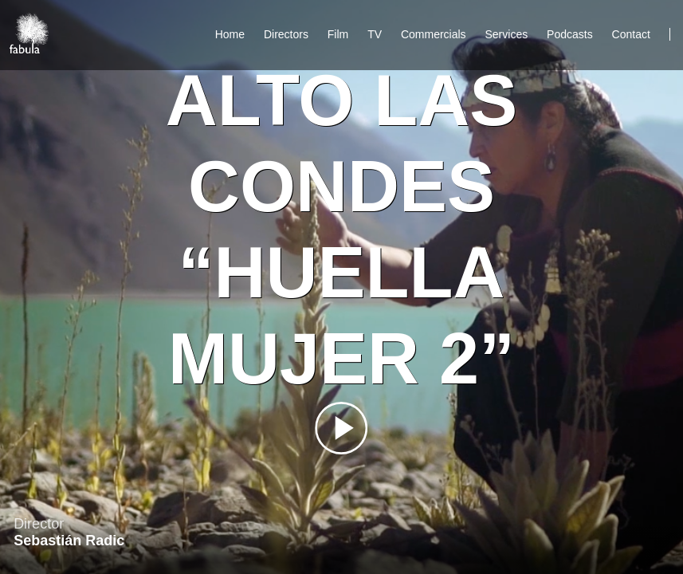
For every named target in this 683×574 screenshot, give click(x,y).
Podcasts (570, 34)
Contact (633, 34)
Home (230, 34)
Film (338, 34)
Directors (286, 34)
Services (506, 34)
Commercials (433, 34)
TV (374, 34)
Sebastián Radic (69, 540)
